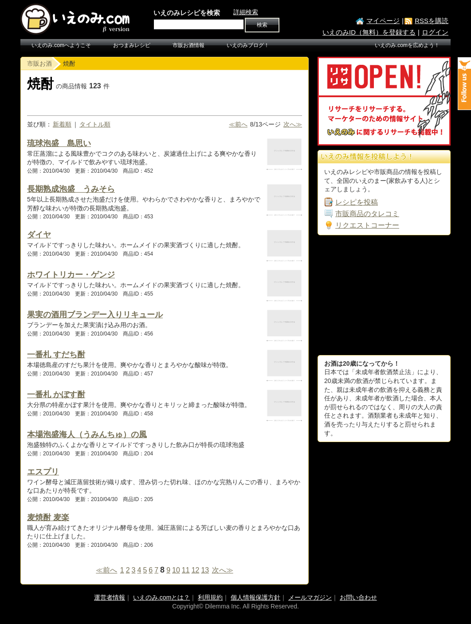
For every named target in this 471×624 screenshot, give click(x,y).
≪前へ (238, 124)
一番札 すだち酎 (56, 354)
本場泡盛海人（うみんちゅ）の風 (87, 434)
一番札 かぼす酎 (56, 394)
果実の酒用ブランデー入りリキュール (95, 314)
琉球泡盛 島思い (59, 143)
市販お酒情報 (188, 45)
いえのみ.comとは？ (161, 597)
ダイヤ (39, 234)
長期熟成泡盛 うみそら (71, 189)
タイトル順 (94, 124)
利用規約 (210, 597)
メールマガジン (310, 597)
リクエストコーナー (367, 225)
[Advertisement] (384, 295)
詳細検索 (245, 12)
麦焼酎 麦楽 (48, 517)
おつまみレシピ (131, 45)
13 (205, 570)
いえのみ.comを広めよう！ (407, 45)
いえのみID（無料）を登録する (369, 32)
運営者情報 (109, 597)
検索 (262, 25)
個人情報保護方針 (255, 597)
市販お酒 (39, 63)
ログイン (435, 32)
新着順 (62, 124)
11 (186, 570)
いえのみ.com (75, 19)
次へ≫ (292, 124)
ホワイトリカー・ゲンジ (71, 274)
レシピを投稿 (356, 202)
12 (196, 570)
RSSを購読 (431, 20)
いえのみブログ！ (248, 45)
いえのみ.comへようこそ (61, 45)
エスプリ (43, 471)
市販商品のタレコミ (367, 213)
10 (176, 570)
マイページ (383, 20)
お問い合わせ (358, 597)
